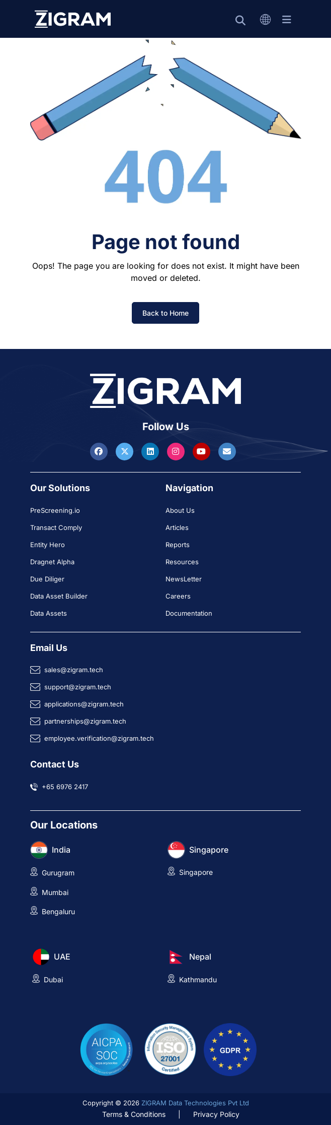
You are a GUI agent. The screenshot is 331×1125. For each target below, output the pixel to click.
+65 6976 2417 (65, 787)
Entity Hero (47, 545)
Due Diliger (47, 579)
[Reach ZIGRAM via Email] (227, 451)
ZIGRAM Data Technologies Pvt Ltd (195, 1103)
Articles (177, 527)
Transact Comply (56, 527)
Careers (178, 596)
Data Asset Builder (59, 596)
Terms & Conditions (134, 1114)
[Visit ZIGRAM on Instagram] (177, 451)
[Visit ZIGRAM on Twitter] (126, 451)
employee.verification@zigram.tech (99, 738)
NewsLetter (184, 579)
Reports (178, 545)
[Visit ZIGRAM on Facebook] (100, 451)
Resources (182, 562)
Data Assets (48, 613)
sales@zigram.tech (73, 670)
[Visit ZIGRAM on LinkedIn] (151, 451)
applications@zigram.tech (84, 704)
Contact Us (54, 764)
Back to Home (165, 313)
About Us (180, 510)
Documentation (189, 613)
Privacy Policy (216, 1114)
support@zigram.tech (77, 687)
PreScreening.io (55, 510)
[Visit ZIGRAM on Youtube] (203, 451)
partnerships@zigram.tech (85, 721)
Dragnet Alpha (52, 562)
